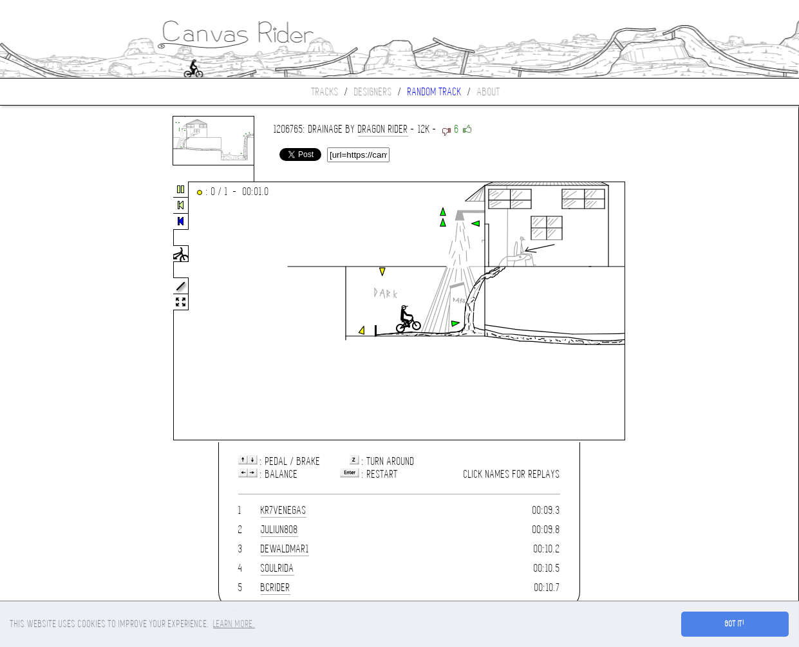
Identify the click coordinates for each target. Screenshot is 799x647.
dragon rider (383, 129)
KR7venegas (283, 510)
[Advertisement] (54, 311)
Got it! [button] (735, 624)
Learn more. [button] (234, 624)
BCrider (275, 587)
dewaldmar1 (285, 549)
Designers (373, 91)
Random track (435, 91)
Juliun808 (279, 529)
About (488, 91)
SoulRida (277, 568)
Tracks (325, 91)
